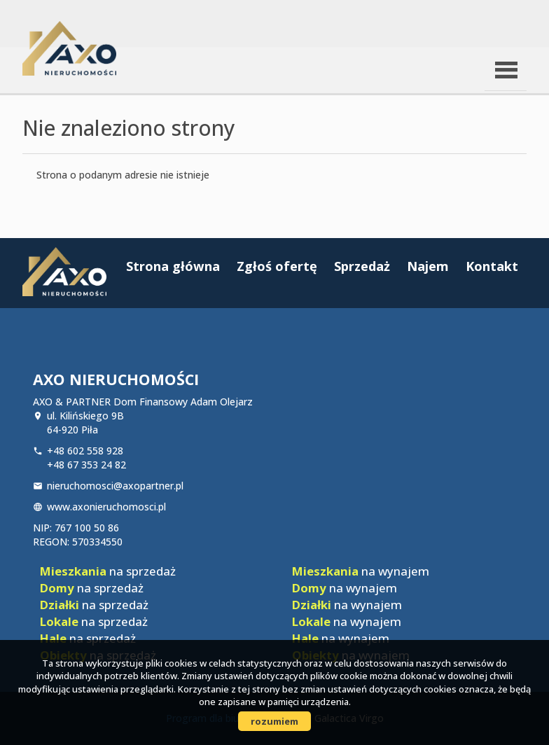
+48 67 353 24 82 (86, 464)
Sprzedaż (362, 266)
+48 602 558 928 (85, 450)
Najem (428, 266)
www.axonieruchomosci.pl (106, 506)
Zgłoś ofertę (277, 266)
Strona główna (173, 266)
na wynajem (360, 571)
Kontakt (492, 266)
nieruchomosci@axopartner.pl (115, 485)
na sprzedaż (108, 571)
